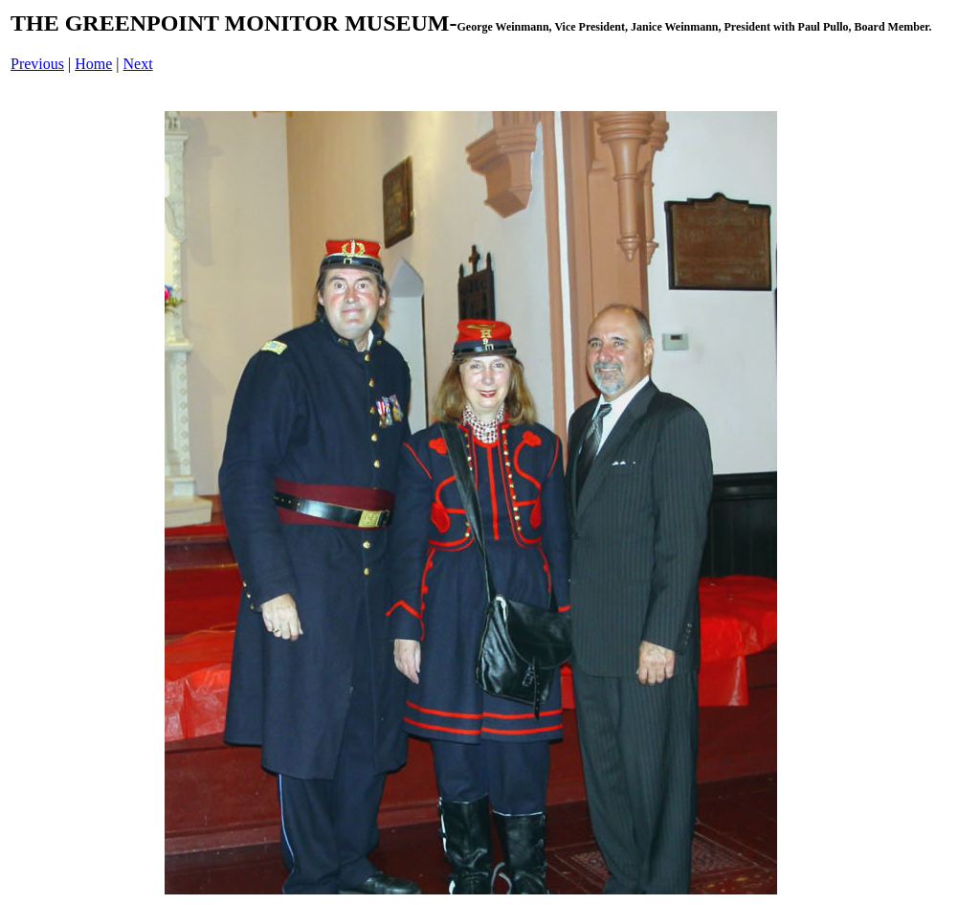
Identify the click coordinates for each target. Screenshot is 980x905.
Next (138, 64)
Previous (37, 64)
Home (93, 64)
